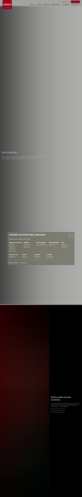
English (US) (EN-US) (41, 244)
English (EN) (12, 247)
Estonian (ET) (12, 251)
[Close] (71, 235)
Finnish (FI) (12, 244)
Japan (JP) (64, 247)
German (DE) (27, 244)
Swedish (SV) (12, 249)
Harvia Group (23, 262)
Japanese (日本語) (13, 262)
